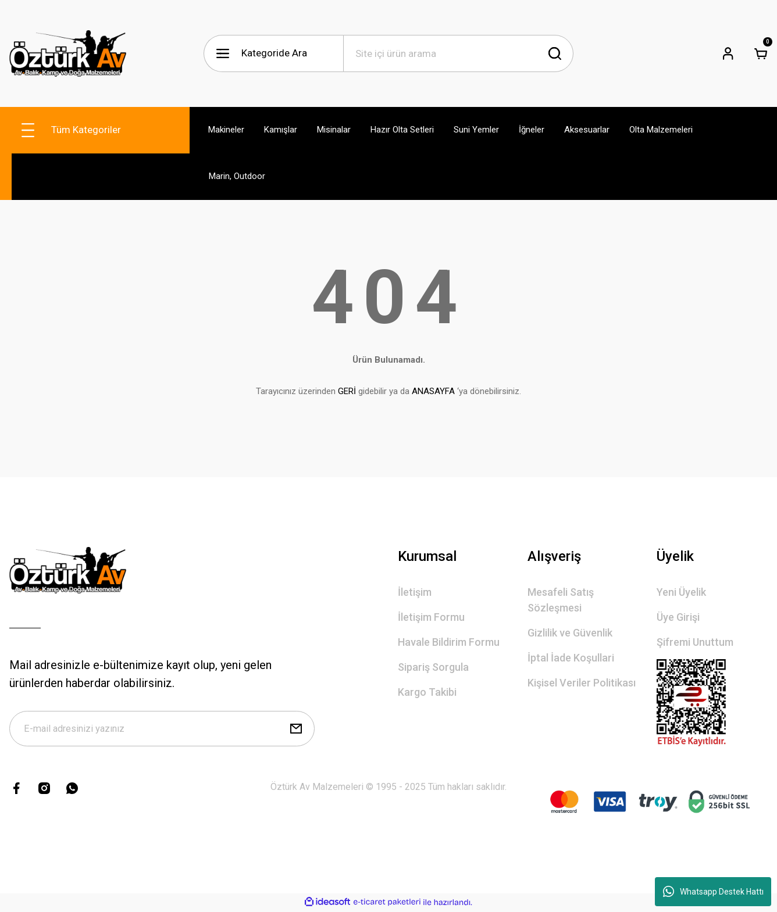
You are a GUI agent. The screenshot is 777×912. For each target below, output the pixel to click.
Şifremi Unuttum (695, 642)
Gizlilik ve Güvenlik (569, 633)
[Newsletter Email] (162, 729)
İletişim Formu (431, 617)
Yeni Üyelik (681, 592)
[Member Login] (728, 53)
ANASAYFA (433, 391)
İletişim (415, 592)
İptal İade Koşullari (570, 658)
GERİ (347, 391)
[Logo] (67, 53)
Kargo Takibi (427, 692)
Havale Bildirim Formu (449, 642)
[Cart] (761, 53)
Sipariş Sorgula (433, 667)
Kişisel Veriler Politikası (581, 683)
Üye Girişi (678, 617)
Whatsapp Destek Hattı (713, 891)
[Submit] (296, 729)
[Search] (458, 53)
